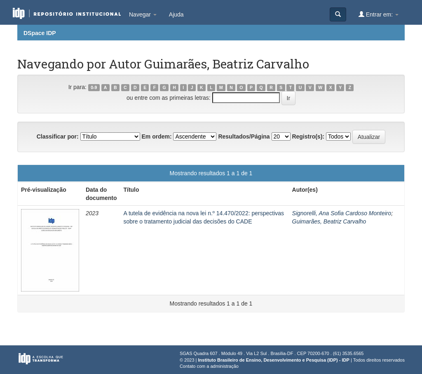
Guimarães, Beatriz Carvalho (329, 221)
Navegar (143, 14)
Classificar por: (58, 136)
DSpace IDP (39, 33)
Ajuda (176, 14)
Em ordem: (156, 136)
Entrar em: (379, 14)
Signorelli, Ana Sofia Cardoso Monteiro (342, 213)
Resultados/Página (244, 136)
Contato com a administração (209, 366)
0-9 (94, 87)
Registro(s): (308, 136)
